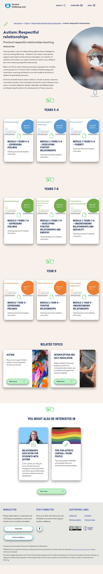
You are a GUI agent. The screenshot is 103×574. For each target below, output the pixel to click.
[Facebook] (39, 527)
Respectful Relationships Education (46, 23)
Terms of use (90, 518)
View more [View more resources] (43, 490)
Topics (27, 23)
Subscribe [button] (18, 527)
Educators (18, 23)
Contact (88, 514)
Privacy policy (75, 518)
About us (73, 514)
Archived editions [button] (18, 536)
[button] (61, 5)
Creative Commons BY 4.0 (81, 548)
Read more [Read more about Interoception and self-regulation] (60, 380)
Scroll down (95, 93)
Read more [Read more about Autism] (13, 380)
